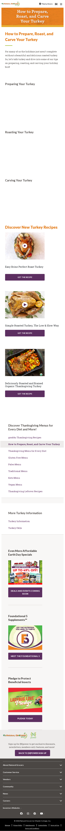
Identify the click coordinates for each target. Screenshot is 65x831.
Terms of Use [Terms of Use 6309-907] (54, 825)
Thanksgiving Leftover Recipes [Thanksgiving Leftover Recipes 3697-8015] (25, 491)
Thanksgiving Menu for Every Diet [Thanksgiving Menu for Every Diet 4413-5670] (27, 451)
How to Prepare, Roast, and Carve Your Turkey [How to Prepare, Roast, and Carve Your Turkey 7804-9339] (34, 444)
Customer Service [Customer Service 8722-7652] (11, 772)
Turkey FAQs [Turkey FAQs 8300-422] (15, 528)
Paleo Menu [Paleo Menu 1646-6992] (14, 464)
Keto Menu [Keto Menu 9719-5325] (14, 477)
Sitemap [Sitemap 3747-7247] (7, 825)
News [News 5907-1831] (5, 793)
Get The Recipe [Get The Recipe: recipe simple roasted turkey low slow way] (25, 333)
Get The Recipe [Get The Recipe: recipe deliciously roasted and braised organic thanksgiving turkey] (25, 394)
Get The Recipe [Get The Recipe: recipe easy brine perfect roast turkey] (25, 277)
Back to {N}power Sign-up (32, 753)
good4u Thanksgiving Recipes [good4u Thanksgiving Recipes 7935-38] (24, 437)
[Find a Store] (46, 4)
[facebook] (22, 813)
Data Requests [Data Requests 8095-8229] (30, 825)
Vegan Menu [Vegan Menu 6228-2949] (15, 484)
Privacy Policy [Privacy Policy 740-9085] (17, 825)
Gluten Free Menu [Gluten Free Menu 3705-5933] (18, 457)
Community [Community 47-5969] (8, 786)
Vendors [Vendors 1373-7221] (7, 779)
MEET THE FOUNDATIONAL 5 (25, 656)
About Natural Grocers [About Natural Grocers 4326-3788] (13, 765)
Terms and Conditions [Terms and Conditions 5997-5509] (32, 828)
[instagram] (29, 813)
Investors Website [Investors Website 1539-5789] (12, 808)
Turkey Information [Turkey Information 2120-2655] (19, 521)
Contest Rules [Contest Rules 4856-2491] (42, 825)
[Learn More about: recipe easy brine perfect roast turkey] (25, 246)
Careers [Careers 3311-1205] (6, 801)
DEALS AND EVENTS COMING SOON (25, 592)
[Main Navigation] (61, 4)
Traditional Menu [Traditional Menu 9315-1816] (17, 471)
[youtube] (42, 813)
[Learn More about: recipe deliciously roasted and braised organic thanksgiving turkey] (25, 362)
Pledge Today (25, 718)
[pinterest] (35, 813)
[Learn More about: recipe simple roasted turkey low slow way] (25, 304)
